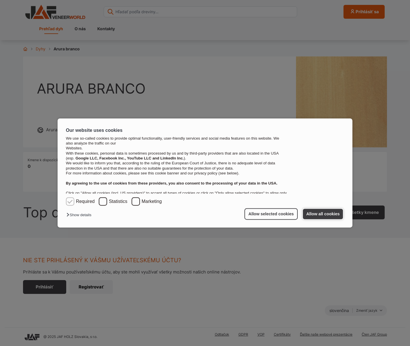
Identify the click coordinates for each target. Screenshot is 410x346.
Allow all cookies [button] (323, 214)
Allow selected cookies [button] (271, 214)
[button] (80, 215)
